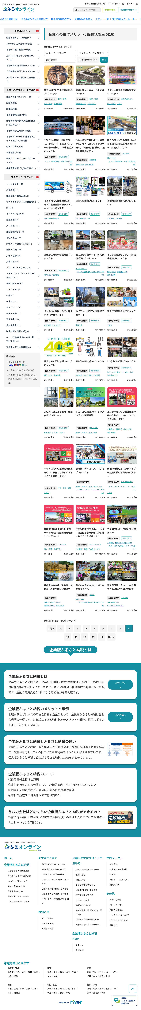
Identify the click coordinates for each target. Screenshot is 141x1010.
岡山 (62, 988)
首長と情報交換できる (16, 114)
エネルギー (13, 289)
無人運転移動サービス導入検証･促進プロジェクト (90, 256)
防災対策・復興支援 (17, 331)
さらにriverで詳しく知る (18, 901)
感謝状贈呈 (11, 102)
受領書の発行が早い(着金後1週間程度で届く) (20, 122)
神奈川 (56, 976)
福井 (108, 972)
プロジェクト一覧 (116, 3)
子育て (11, 301)
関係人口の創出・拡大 (19, 243)
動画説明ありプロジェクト (18, 37)
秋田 (36, 972)
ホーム (8, 858)
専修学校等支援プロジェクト (90, 361)
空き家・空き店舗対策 (18, 347)
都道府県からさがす (16, 963)
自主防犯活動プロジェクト (89, 200)
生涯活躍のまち (15, 231)
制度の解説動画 (116, 910)
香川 (55, 992)
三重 (10, 988)
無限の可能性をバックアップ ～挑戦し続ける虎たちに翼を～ (121, 472)
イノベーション (15, 213)
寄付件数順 (57, 46)
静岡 (101, 976)
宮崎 (89, 992)
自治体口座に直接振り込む (18, 49)
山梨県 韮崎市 (50, 157)
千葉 (74, 972)
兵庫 (34, 988)
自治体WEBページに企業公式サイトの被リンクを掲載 (21, 138)
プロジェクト (114, 858)
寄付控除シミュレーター (124, 19)
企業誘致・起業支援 (17, 195)
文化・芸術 (13, 255)
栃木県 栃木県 (82, 214)
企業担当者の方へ (83, 19)
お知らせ (43, 912)
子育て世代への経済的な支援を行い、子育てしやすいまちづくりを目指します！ (58, 472)
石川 (101, 972)
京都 (22, 988)
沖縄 (103, 992)
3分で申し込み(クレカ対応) (19, 43)
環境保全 (12, 319)
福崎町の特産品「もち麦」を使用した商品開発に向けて (58, 587)
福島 (16, 976)
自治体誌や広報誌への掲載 (18, 130)
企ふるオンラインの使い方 (34, 19)
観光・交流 (13, 249)
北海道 (10, 972)
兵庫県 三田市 (82, 428)
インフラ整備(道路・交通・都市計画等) (20, 339)
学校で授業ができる (84, 895)
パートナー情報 (116, 904)
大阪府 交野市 (50, 214)
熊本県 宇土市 (113, 482)
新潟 (89, 972)
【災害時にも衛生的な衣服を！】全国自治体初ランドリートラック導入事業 (58, 204)
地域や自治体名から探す (95, 3)
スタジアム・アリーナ (18, 267)
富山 (95, 972)
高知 (68, 992)
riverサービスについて (17, 881)
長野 (89, 976)
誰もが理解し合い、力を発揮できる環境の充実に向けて (121, 587)
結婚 (10, 295)
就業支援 (12, 219)
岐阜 (95, 976)
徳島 (49, 992)
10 (67, 637)
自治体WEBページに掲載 (86, 889)
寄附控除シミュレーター (18, 896)
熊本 (108, 988)
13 (93, 637)
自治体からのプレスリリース (88, 924)
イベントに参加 (82, 900)
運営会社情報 (115, 899)
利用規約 (113, 925)
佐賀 (95, 988)
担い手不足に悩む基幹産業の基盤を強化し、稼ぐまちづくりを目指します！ (121, 415)
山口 (74, 988)
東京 (49, 976)
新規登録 (79, 950)
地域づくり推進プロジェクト (121, 361)
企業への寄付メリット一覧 (18, 96)
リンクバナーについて (119, 915)
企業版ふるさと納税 (16, 865)
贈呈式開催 (11, 108)
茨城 (49, 972)
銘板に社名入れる (14, 146)
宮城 (30, 972)
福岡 (89, 988)
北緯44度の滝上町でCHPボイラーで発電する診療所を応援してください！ (58, 532)
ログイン (79, 945)
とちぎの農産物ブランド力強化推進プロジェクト (121, 256)
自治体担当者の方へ (61, 19)
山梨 (114, 972)
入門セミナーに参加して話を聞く (20, 79)
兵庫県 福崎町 (113, 538)
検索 (104, 60)
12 (84, 637)
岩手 (24, 972)
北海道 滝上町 (113, 425)
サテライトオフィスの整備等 (21, 201)
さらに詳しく (120, 684)
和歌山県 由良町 (114, 154)
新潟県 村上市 (50, 99)
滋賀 (16, 988)
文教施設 (12, 261)
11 (76, 637)
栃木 (55, 972)
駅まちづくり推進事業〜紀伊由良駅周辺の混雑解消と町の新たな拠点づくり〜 (121, 143)
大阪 (28, 988)
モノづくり (13, 307)
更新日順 (68, 46)
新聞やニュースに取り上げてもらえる (20, 160)
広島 (68, 988)
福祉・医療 (13, 313)
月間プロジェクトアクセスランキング (20, 57)
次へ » (111, 637)
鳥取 (49, 988)
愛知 (108, 976)
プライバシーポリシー (119, 920)
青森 (18, 972)
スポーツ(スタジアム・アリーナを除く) (21, 275)
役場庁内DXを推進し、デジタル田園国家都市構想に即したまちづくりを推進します (90, 532)
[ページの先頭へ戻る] (133, 989)
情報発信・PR (14, 283)
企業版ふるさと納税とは (18, 870)
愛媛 (62, 992)
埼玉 (68, 972)
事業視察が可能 (13, 152)
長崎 (101, 988)
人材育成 (12, 225)
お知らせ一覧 (47, 928)
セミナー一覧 (132, 3)
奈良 (10, 992)
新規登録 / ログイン (128, 9)
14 (101, 637)
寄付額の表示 (110, 9)
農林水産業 (13, 325)
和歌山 (17, 992)
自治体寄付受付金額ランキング (20, 71)
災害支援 (12, 189)
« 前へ (51, 628)
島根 (55, 988)
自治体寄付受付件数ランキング (20, 65)
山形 (10, 976)
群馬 (62, 972)
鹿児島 (96, 992)
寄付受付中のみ (88, 60)
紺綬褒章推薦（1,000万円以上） (21, 168)
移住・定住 (13, 237)
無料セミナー (47, 918)
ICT (9, 207)
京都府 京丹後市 (83, 482)
